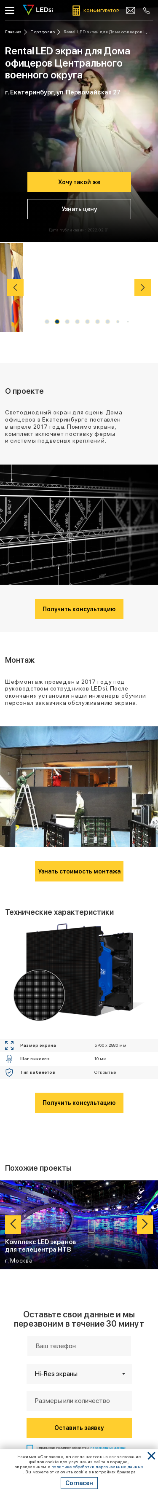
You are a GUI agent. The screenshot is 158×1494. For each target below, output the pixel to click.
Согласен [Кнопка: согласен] (79, 1483)
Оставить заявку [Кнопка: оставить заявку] (79, 1187)
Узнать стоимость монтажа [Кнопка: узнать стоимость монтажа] (79, 630)
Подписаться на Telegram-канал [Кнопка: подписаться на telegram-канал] (79, 1428)
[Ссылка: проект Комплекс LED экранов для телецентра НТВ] (79, 984)
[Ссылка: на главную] (16, 32)
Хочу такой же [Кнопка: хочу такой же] (79, 182)
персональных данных (108, 1207)
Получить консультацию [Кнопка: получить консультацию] (79, 489)
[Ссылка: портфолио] (45, 32)
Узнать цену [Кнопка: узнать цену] (79, 209)
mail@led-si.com (79, 1345)
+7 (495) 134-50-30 (78, 1331)
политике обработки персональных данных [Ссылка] (97, 1466)
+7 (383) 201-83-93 (79, 1338)
